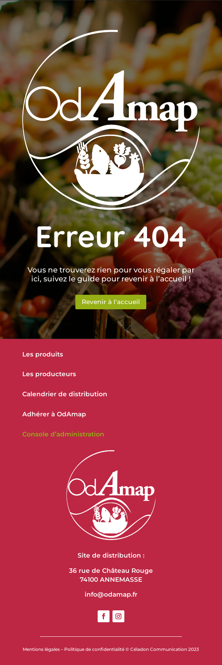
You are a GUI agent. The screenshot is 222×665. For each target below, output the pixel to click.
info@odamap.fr (111, 594)
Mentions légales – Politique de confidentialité (73, 649)
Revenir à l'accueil (111, 302)
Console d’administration (63, 434)
